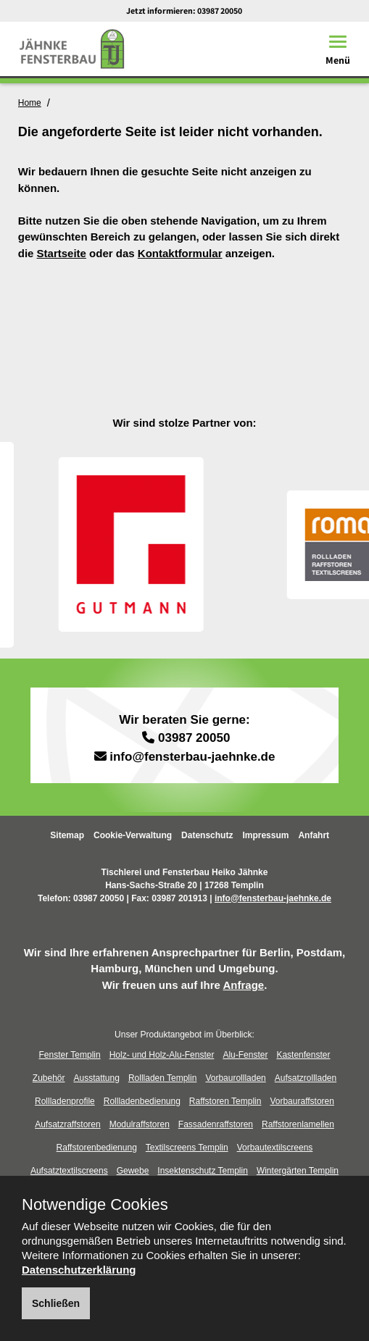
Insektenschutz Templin (202, 1171)
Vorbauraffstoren (302, 1101)
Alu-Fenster (245, 1055)
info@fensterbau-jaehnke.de (192, 757)
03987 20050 (219, 10)
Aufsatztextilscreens (69, 1171)
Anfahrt (313, 835)
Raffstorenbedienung (97, 1147)
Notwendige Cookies (95, 1205)
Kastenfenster (303, 1055)
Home (29, 103)
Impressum (265, 835)
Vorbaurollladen (235, 1078)
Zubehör (49, 1078)
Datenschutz (207, 835)
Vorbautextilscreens (275, 1147)
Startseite (61, 253)
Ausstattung (97, 1078)
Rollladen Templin (162, 1078)
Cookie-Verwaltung (133, 835)
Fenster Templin (70, 1055)
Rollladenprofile (65, 1101)
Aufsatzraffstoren (68, 1124)
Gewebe (133, 1171)
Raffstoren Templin (225, 1101)
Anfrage (243, 985)
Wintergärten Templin (298, 1171)
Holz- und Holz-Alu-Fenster (162, 1055)
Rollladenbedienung (142, 1101)
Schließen (56, 1303)
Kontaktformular (180, 253)
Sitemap (67, 835)
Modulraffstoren (139, 1124)
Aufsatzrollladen (305, 1078)
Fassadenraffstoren (215, 1124)
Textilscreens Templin (187, 1147)
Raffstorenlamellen (298, 1124)
